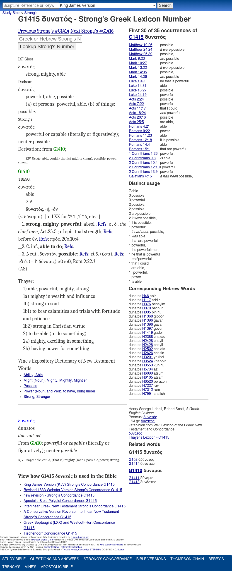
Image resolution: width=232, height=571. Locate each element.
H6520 (147, 381)
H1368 (147, 316)
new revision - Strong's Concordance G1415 (59, 495)
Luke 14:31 (138, 86)
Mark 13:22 (138, 67)
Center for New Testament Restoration (63, 547)
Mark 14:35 (138, 72)
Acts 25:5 (136, 122)
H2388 (147, 337)
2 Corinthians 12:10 (144, 167)
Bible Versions (151, 559)
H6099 (147, 373)
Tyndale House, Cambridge (75, 550)
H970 (146, 308)
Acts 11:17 (137, 108)
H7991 (147, 394)
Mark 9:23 (137, 58)
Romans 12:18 (140, 140)
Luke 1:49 (137, 81)
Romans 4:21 (139, 126)
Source (120, 550)
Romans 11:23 (140, 135)
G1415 (136, 37)
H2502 (147, 349)
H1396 (147, 320)
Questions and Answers (54, 559)
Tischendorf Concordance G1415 (50, 533)
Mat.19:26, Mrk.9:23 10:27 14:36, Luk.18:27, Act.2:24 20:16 (84, 254)
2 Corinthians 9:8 (142, 158)
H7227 (147, 385)
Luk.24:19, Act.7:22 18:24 (43, 239)
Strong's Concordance (108, 559)
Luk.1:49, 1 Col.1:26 (102, 224)
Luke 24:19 (138, 95)
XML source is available (111, 545)
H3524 (147, 361)
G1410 (59, 149)
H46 (145, 296)
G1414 (134, 464)
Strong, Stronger (37, 397)
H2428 (147, 341)
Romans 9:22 (139, 131)
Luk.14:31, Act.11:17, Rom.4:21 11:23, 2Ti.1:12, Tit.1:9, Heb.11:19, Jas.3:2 (68, 246)
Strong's (30, 13)
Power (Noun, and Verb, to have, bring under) (60, 391)
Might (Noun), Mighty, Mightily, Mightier (55, 380)
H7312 (147, 390)
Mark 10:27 (138, 63)
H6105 (147, 377)
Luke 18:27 (138, 90)
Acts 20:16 (137, 117)
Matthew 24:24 (140, 49)
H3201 (147, 357)
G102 (133, 459)
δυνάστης (142, 482)
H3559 (147, 365)
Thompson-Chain (187, 559)
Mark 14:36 (138, 77)
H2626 (147, 353)
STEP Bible (95, 550)
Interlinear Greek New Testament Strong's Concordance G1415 (75, 506)
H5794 (147, 369)
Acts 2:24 (136, 99)
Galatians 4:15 (140, 176)
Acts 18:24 (137, 113)
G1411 (134, 478)
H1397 (147, 328)
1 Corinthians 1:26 (143, 153)
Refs (102, 224)
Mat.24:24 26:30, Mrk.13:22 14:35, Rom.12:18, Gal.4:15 (118, 254)
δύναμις (141, 478)
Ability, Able (33, 375)
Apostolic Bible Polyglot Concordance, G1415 (60, 501)
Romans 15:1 (139, 149)
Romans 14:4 (139, 144)
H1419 (147, 332)
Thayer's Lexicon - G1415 (149, 437)
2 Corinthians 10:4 (143, 163)
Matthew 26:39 (140, 54)
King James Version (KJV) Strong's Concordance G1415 (69, 484)
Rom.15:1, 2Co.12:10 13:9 (108, 231)
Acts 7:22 (136, 104)
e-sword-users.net (80, 537)
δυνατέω (142, 464)
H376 (146, 304)
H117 (146, 300)
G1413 (134, 482)
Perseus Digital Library (43, 540)
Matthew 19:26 (140, 45)
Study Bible (11, 13)
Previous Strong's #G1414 (43, 31)
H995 (146, 312)
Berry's (216, 559)
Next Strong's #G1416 (92, 31)
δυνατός (150, 417)
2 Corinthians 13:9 (143, 172)
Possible (30, 386)
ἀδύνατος (141, 459)
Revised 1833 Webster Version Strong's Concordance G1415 (73, 490)
